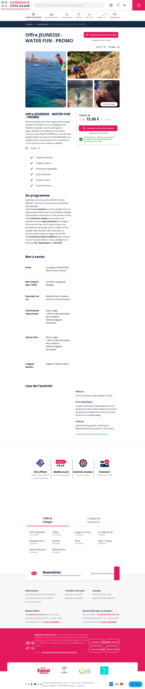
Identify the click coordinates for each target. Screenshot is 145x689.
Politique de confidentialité (81, 682)
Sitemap (80, 685)
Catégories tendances (93, 520)
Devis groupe (112, 642)
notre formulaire (51, 622)
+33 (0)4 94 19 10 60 (34, 614)
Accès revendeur (98, 649)
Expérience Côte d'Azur (102, 594)
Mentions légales (49, 685)
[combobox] (69, 5)
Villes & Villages (47, 520)
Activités (29, 24)
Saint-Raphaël (42, 24)
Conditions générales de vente (55, 682)
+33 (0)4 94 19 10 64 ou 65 (107, 614)
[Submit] (38, 5)
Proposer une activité (73, 594)
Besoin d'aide (113, 649)
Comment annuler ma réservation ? (39, 598)
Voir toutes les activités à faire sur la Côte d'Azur (59, 652)
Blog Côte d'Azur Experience (104, 598)
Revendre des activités (74, 598)
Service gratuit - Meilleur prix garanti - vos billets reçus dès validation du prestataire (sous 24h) (99, 139)
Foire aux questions (33, 602)
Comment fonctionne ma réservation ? (41, 594)
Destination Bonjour (66, 685)
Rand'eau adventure (99, 434)
